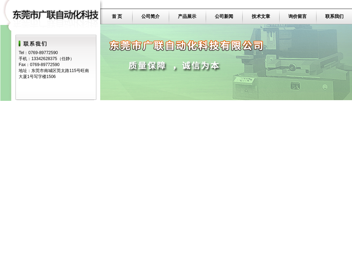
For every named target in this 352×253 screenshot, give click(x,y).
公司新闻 (224, 16)
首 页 (117, 16)
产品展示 (187, 16)
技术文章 (261, 16)
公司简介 (150, 16)
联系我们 (334, 16)
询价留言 (297, 16)
